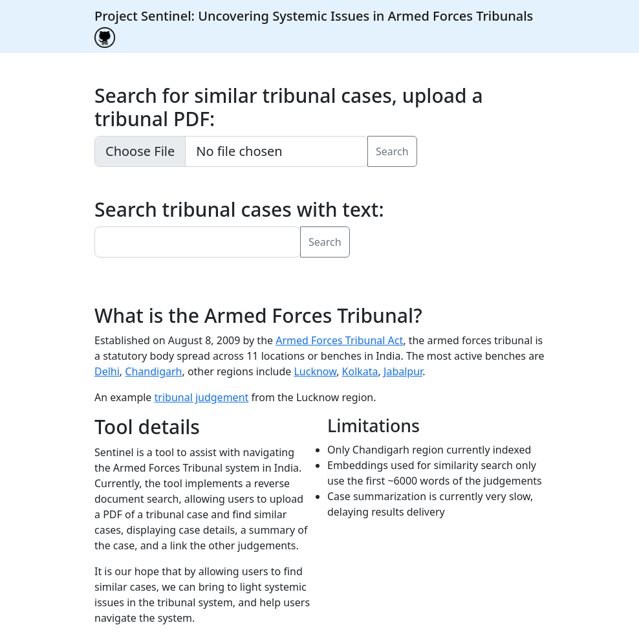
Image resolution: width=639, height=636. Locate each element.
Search (392, 151)
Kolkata (360, 371)
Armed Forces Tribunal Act (339, 340)
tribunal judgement (202, 397)
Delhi (107, 371)
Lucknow (315, 371)
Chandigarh (153, 371)
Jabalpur (403, 371)
